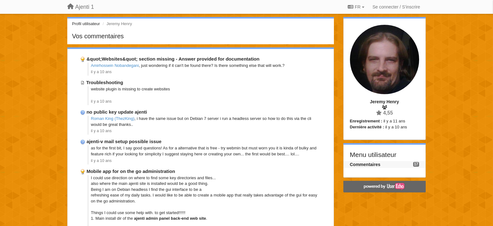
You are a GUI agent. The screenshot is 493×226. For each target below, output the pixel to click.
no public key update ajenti (116, 112)
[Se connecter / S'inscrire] (396, 7)
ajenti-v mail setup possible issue (123, 141)
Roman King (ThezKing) (113, 118)
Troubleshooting (104, 82)
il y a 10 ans (101, 72)
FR (356, 6)
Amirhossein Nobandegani (115, 65)
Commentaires (365, 164)
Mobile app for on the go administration (130, 171)
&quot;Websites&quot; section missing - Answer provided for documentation (172, 59)
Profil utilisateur (86, 23)
